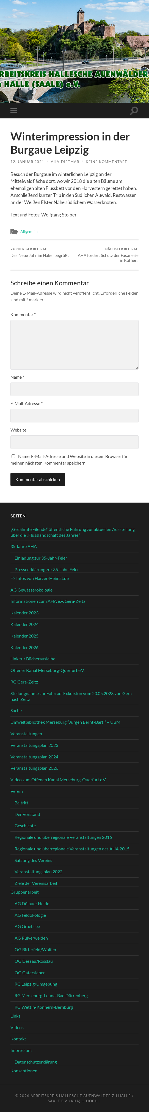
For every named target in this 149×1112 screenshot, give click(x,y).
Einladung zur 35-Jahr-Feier (41, 557)
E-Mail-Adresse (26, 403)
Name (17, 376)
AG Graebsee (27, 926)
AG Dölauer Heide (32, 903)
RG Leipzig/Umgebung (36, 983)
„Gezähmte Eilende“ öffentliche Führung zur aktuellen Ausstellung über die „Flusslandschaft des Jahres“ (72, 532)
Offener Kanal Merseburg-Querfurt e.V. (47, 670)
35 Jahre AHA (23, 546)
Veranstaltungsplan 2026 (34, 768)
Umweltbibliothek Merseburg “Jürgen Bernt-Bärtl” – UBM (65, 722)
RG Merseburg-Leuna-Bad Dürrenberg (51, 995)
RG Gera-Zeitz (24, 681)
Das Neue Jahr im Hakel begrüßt (39, 252)
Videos (17, 1027)
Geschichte (25, 825)
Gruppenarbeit (24, 891)
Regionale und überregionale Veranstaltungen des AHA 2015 (72, 848)
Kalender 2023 (24, 612)
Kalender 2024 (24, 624)
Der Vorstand (27, 814)
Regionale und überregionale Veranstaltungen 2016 (63, 837)
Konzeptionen (23, 1070)
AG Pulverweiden (31, 937)
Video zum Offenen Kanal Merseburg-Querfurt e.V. (58, 779)
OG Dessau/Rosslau (34, 961)
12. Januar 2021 (27, 161)
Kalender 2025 (24, 635)
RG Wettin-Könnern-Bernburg (44, 1007)
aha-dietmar (65, 161)
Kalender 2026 (24, 647)
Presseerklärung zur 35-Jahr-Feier (47, 569)
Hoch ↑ (93, 1101)
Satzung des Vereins (33, 860)
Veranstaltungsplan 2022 (38, 871)
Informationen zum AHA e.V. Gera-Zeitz (47, 601)
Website (18, 429)
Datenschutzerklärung (36, 1061)
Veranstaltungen (26, 733)
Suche (16, 710)
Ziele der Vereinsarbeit (36, 883)
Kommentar (23, 314)
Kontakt (18, 1038)
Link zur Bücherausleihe (32, 658)
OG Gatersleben (30, 972)
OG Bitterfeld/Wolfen (35, 949)
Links (15, 1015)
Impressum (21, 1050)
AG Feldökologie (30, 915)
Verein (16, 791)
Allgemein (29, 231)
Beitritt (21, 802)
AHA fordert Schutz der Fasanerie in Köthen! (107, 255)
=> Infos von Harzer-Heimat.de (39, 578)
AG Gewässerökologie (31, 589)
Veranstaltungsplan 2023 (34, 745)
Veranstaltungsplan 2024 (34, 756)
